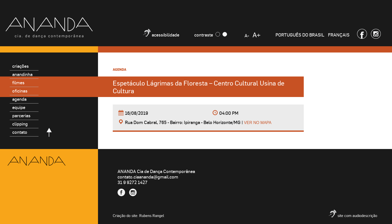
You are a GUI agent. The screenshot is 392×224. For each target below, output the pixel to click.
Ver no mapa (258, 122)
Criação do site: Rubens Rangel (138, 215)
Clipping (20, 123)
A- (246, 35)
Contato (19, 132)
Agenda (19, 99)
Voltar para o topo (49, 132)
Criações (20, 66)
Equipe (18, 107)
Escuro (218, 34)
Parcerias (21, 115)
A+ (256, 34)
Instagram (376, 34)
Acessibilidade (165, 35)
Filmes (18, 82)
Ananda (37, 161)
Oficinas (20, 91)
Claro (224, 34)
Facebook (362, 34)
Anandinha (22, 74)
